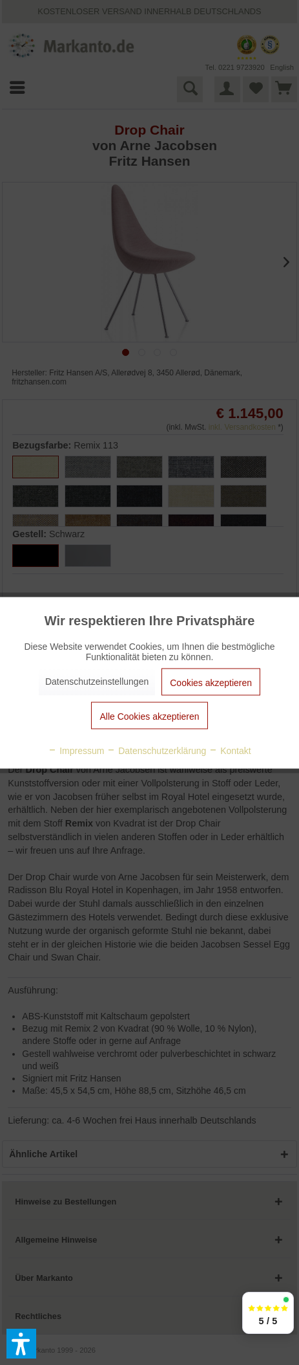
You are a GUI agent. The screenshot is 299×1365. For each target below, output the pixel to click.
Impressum (76, 750)
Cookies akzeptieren (211, 682)
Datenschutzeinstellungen (97, 681)
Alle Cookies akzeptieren (149, 716)
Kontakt (230, 750)
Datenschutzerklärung (156, 750)
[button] (21, 1344)
